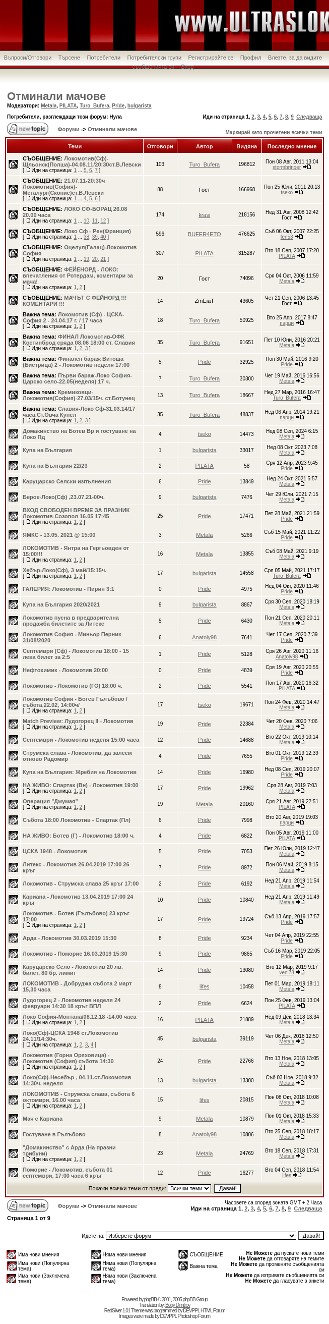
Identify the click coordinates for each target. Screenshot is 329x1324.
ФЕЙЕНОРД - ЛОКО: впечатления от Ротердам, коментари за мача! (78, 275)
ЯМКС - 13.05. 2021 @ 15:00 (59, 535)
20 (95, 259)
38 (86, 237)
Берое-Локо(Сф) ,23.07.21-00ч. (64, 497)
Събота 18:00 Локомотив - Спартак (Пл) (76, 820)
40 (103, 237)
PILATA (68, 105)
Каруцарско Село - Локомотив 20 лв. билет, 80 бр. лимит (73, 970)
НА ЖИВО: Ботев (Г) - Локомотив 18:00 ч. (79, 836)
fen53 (287, 237)
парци (287, 323)
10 (86, 221)
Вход (187, 67)
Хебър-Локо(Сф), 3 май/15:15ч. (64, 570)
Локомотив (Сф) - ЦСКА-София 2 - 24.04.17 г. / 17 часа (73, 317)
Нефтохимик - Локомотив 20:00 (65, 670)
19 (86, 259)
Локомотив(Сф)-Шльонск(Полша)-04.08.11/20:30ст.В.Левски (82, 161)
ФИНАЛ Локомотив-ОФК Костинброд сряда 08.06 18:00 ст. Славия (79, 340)
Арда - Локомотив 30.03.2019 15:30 (69, 938)
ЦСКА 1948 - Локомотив (55, 851)
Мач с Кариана (42, 1119)
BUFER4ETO (204, 234)
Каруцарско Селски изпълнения (67, 481)
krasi (204, 215)
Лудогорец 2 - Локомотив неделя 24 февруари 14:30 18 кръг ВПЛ (71, 1003)
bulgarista (139, 105)
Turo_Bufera (94, 105)
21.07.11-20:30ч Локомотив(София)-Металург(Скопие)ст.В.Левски (64, 187)
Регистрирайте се (210, 57)
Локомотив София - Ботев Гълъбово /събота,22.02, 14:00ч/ (75, 702)
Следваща (309, 117)
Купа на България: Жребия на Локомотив (80, 772)
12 (103, 221)
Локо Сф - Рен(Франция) (97, 231)
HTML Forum (213, 1310)
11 (95, 221)
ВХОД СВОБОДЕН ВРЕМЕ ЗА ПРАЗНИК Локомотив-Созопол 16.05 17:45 (76, 513)
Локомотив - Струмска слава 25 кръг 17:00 (81, 883)
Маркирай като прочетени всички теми (273, 132)
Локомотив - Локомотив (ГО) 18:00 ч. (72, 686)
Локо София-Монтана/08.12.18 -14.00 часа (80, 1017)
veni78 (286, 972)
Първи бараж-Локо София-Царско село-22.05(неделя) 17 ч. (77, 378)
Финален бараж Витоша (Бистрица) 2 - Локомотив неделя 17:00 (76, 362)
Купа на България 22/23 (55, 466)
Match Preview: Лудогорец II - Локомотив (78, 721)
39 (95, 237)
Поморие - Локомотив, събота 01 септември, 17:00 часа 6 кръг (67, 1173)
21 (103, 259)
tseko (287, 192)
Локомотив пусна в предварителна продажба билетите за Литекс (71, 621)
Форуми (68, 129)
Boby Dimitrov (177, 1305)
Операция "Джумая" (50, 801)
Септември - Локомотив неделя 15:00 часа (81, 740)
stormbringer (287, 167)
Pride (118, 105)
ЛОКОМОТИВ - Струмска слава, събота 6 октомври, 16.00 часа (79, 1097)
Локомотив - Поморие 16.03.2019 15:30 (75, 954)
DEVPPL (191, 1310)
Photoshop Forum (193, 1316)
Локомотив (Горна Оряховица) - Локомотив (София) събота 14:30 (68, 1058)
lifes (205, 986)
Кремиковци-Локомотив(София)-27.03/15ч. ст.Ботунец (79, 395)
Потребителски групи (154, 57)
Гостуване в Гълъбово (54, 1134)
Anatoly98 (204, 637)
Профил (250, 57)
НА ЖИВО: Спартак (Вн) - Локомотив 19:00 (81, 785)
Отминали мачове (56, 96)
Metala (48, 105)
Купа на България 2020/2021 (61, 604)
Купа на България (47, 450)
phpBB (150, 1299)
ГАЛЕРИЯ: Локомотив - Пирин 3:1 (68, 589)
